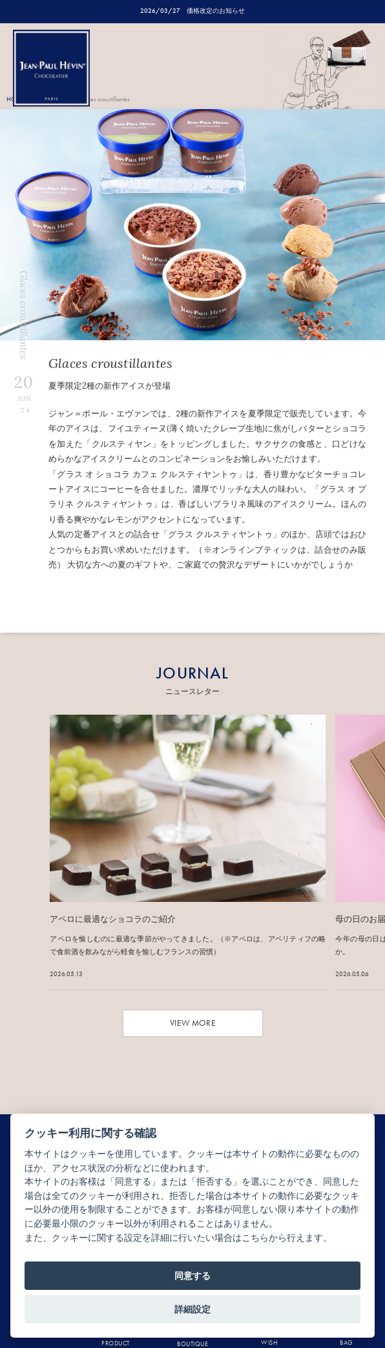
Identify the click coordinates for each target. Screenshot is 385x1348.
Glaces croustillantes (104, 99)
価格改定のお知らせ (216, 10)
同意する (192, 1276)
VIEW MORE (193, 1022)
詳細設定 (192, 1309)
